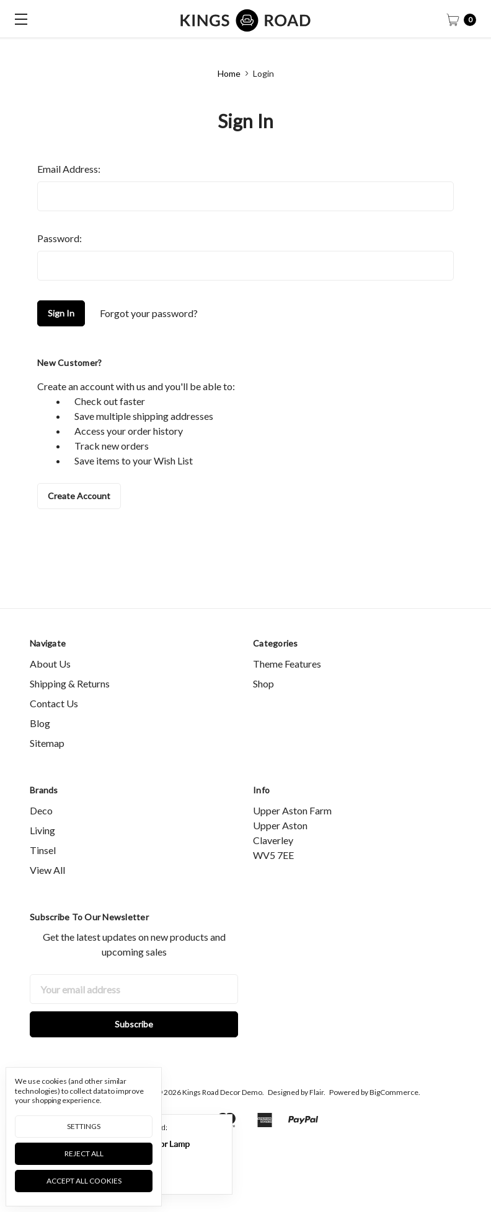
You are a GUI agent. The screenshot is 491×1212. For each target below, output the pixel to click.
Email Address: (68, 169)
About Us (50, 686)
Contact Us (54, 726)
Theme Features (287, 686)
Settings (83, 1126)
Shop (263, 706)
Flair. (317, 1115)
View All (47, 893)
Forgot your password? (149, 313)
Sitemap (47, 766)
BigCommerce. (394, 1115)
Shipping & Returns (70, 706)
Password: (59, 238)
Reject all (84, 1153)
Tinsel (43, 873)
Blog (40, 746)
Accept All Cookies (84, 1180)
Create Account (79, 495)
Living (42, 853)
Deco (41, 833)
